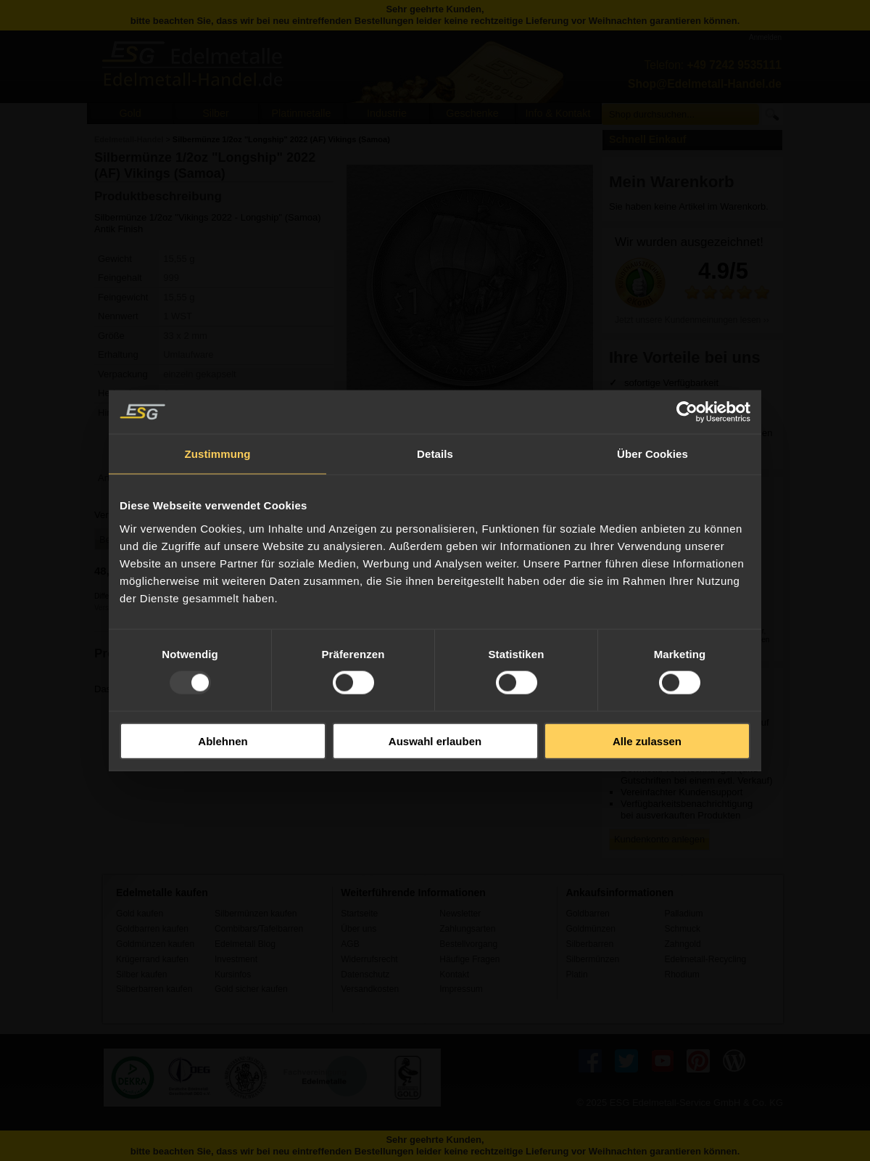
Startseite (359, 913)
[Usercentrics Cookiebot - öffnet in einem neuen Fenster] (687, 412)
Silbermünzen (592, 959)
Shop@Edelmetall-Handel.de (705, 84)
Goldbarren (587, 913)
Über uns (358, 929)
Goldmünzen (590, 929)
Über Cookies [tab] (652, 454)
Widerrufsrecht (369, 959)
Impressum (461, 989)
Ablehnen (222, 740)
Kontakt (454, 974)
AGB (350, 944)
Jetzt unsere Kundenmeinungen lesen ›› (692, 320)
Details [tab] (435, 454)
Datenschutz (365, 974)
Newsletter (460, 913)
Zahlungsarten (467, 929)
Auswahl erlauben (435, 740)
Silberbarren (589, 944)
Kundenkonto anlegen (659, 839)
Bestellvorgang (468, 944)
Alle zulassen (647, 740)
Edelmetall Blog (245, 944)
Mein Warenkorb (671, 182)
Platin (576, 974)
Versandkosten (370, 989)
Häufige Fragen (469, 959)
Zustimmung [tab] (218, 454)
